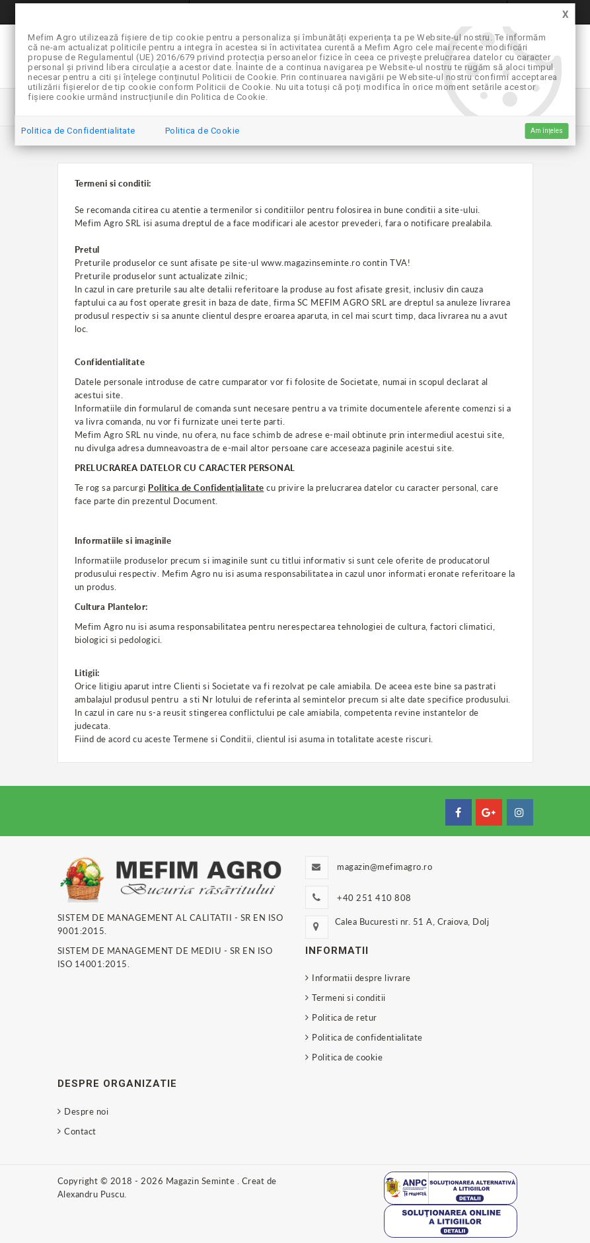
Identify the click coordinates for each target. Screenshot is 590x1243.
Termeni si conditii (349, 997)
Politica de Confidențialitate (206, 487)
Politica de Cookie (202, 131)
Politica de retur (344, 1017)
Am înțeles (547, 130)
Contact (80, 1131)
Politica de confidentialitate (367, 1037)
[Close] (565, 14)
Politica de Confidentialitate (78, 131)
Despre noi (86, 1111)
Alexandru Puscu (91, 1194)
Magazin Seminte (201, 1181)
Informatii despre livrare (361, 977)
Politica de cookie (347, 1057)
